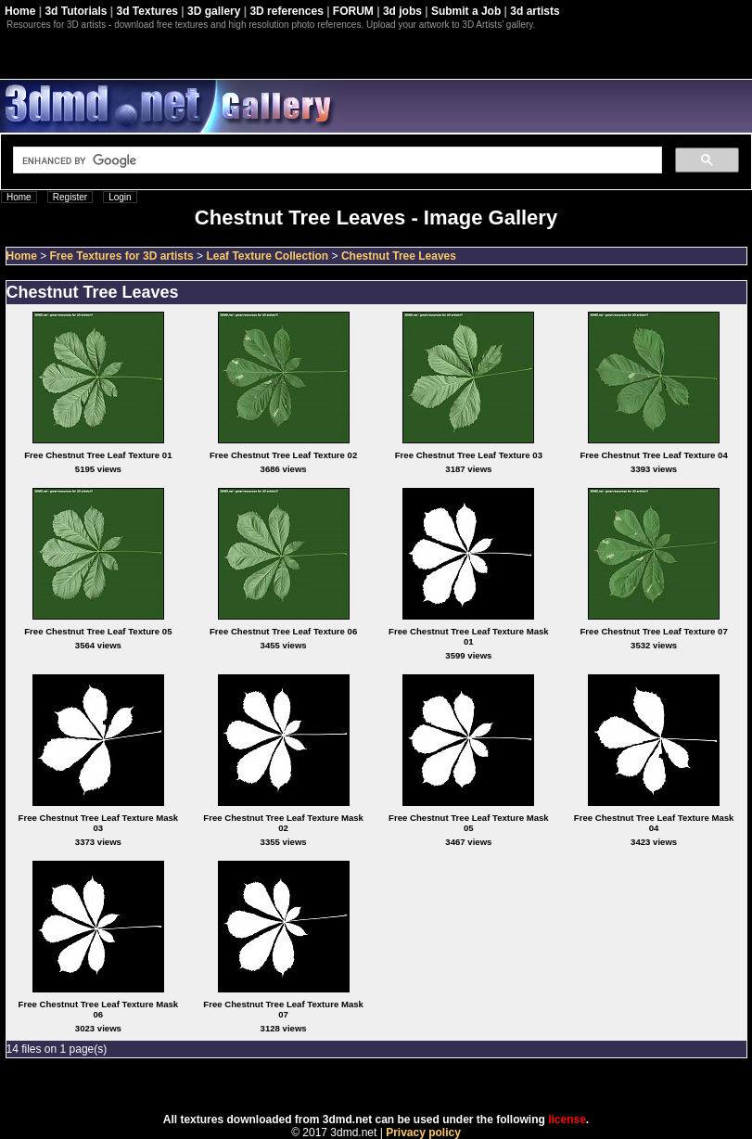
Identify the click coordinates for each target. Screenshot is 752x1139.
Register (70, 197)
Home (20, 11)
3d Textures (147, 11)
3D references (286, 11)
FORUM (353, 11)
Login (119, 197)
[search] (335, 160)
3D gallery (213, 11)
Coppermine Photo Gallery (399, 1086)
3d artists (534, 11)
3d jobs (402, 11)
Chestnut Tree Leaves (398, 256)
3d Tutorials (76, 11)
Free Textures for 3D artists (122, 256)
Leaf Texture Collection (267, 256)
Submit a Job (466, 11)
